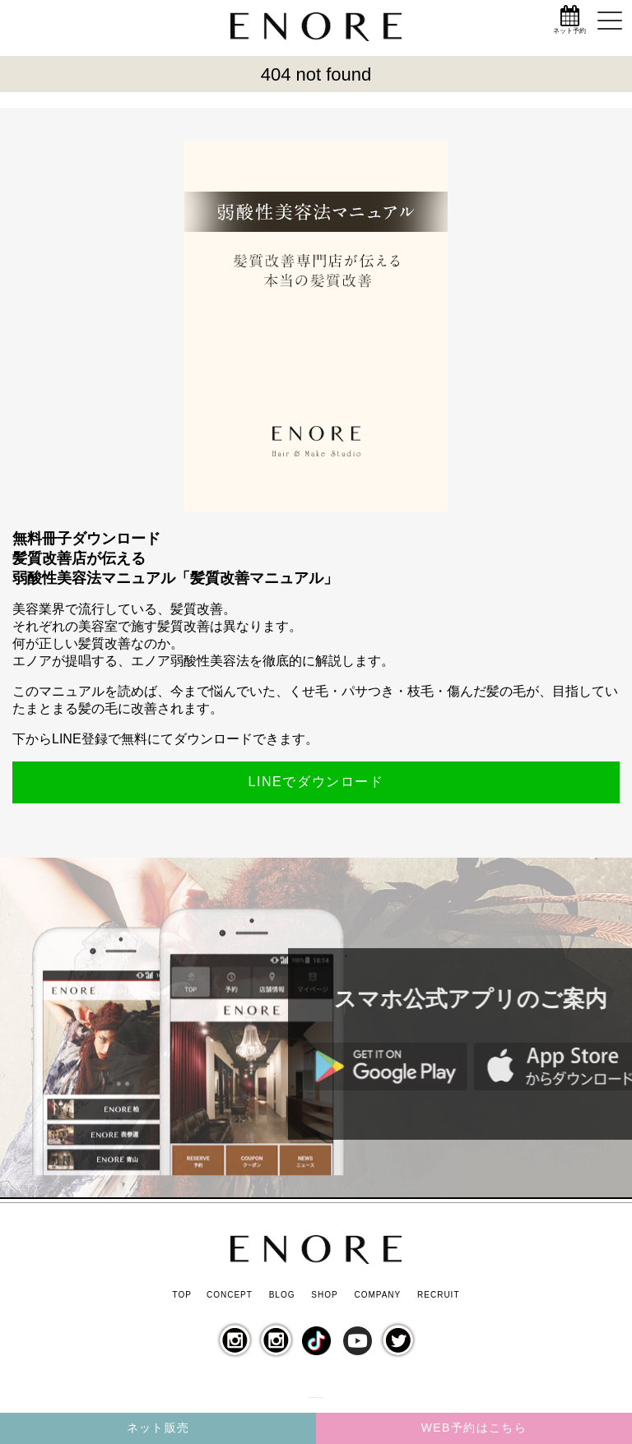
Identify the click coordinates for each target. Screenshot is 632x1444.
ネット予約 (569, 31)
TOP (181, 1294)
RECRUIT (438, 1294)
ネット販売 (158, 1427)
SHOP (324, 1294)
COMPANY (377, 1294)
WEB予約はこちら (474, 1427)
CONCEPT (230, 1294)
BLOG (282, 1294)
